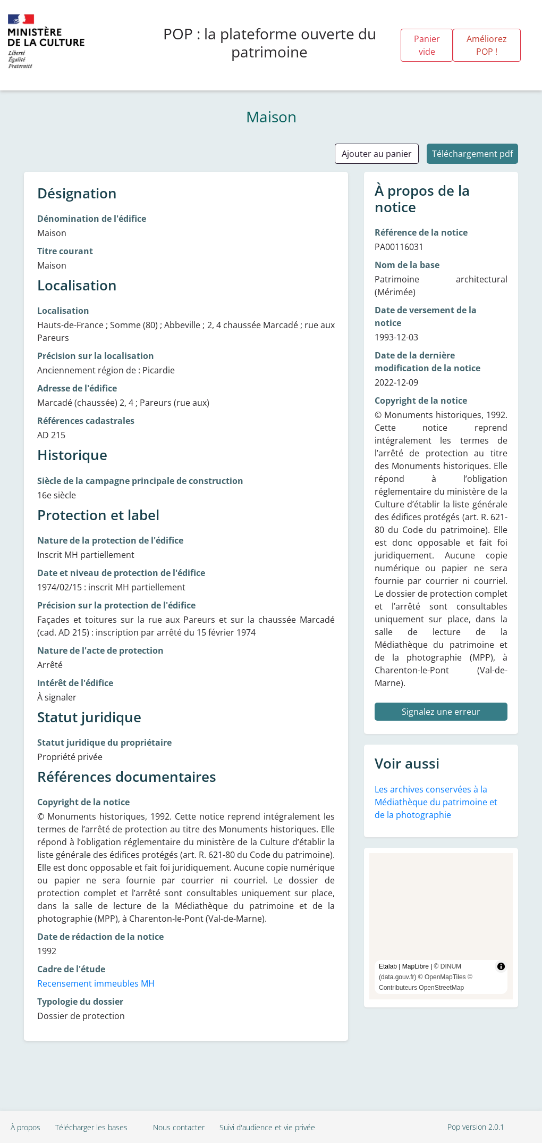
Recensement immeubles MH (96, 983)
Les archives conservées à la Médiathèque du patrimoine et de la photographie (436, 802)
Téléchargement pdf (472, 154)
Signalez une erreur (441, 711)
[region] (441, 926)
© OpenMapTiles (442, 977)
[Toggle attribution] (501, 966)
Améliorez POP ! (487, 45)
